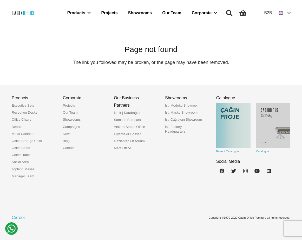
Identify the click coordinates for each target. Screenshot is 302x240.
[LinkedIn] (269, 171)
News (67, 134)
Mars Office (122, 148)
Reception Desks (24, 112)
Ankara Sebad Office (129, 127)
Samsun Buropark (127, 120)
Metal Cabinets (23, 134)
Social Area (20, 162)
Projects (69, 105)
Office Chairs (21, 119)
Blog (66, 141)
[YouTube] (257, 171)
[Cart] (243, 13)
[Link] (23, 13)
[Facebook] (222, 171)
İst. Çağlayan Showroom (183, 119)
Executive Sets (23, 105)
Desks (16, 127)
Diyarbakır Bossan (127, 134)
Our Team (70, 112)
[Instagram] (245, 171)
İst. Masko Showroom (181, 112)
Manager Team (23, 176)
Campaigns (71, 127)
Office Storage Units (27, 141)
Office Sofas (21, 148)
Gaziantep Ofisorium (129, 141)
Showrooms (72, 119)
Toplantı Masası (23, 169)
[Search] (229, 13)
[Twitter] (234, 171)
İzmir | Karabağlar (127, 113)
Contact (69, 148)
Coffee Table (21, 155)
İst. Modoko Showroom (182, 105)
